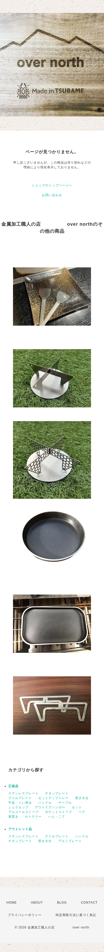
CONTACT (89, 902)
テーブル (65, 802)
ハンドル (45, 802)
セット (77, 807)
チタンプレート (57, 793)
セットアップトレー (53, 798)
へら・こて (56, 816)
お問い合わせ (52, 195)
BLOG (62, 902)
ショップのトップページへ (52, 185)
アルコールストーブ (23, 812)
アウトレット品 (20, 829)
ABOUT (37, 902)
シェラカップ (18, 807)
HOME (11, 902)
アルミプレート (70, 841)
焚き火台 (82, 798)
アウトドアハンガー (50, 807)
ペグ (82, 812)
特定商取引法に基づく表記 (76, 915)
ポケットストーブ (58, 812)
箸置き (13, 816)
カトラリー (33, 816)
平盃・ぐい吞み (20, 802)
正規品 (13, 786)
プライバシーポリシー (25, 915)
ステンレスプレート (23, 793)
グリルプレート (20, 798)
